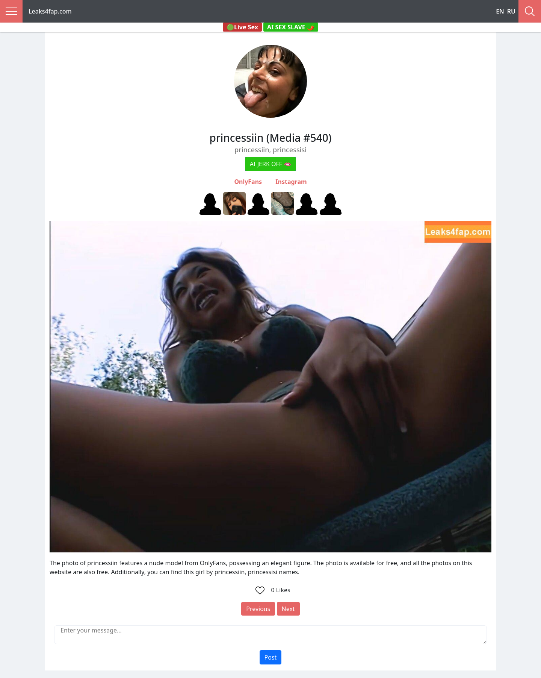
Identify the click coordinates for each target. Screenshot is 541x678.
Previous (258, 609)
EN (500, 11)
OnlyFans (248, 181)
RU (511, 11)
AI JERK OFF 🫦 (270, 164)
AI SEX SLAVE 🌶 (290, 27)
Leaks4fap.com (50, 11)
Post (270, 657)
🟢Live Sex (242, 27)
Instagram (291, 181)
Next (288, 609)
